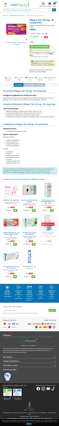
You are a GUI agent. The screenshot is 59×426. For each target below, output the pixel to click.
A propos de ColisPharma (11, 361)
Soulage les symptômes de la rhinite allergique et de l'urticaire (29, 237)
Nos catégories (7, 357)
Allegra (44, 71)
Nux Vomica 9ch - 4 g (29, 266)
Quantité (32, 42)
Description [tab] (18, 85)
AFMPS (5, 387)
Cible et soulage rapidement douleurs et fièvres (11, 238)
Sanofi (31, 71)
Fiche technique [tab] (29, 85)
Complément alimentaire (48, 205)
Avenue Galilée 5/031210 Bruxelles (18, 399)
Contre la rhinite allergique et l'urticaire (11, 270)
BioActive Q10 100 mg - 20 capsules (29, 200)
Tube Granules (29, 268)
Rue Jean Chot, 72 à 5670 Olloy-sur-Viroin (29, 412)
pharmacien (6, 172)
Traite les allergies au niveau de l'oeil (48, 236)
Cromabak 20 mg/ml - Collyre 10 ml (48, 233)
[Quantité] (40, 42)
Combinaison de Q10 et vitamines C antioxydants (29, 204)
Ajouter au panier (39, 47)
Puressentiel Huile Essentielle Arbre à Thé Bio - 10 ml (48, 201)
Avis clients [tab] (40, 85)
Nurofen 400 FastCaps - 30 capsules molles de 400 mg (11, 234)
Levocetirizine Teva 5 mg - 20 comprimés (11, 267)
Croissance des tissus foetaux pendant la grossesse (11, 202)
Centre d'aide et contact (10, 365)
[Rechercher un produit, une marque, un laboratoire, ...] (29, 9)
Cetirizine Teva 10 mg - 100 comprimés (29, 233)
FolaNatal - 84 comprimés (11, 200)
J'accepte (29, 424)
